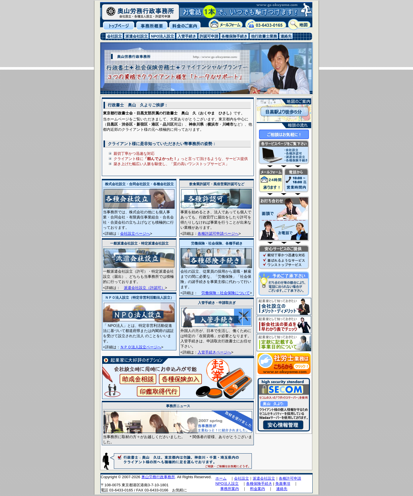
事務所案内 (229, 489)
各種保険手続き (259, 483)
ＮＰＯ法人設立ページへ (140, 347)
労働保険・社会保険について (225, 293)
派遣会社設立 (264, 478)
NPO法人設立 (227, 483)
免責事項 (282, 483)
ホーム (221, 478)
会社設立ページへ (135, 233)
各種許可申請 (290, 478)
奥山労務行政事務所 (158, 477)
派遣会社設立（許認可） (144, 288)
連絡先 (281, 489)
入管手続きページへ (214, 352)
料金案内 (257, 489)
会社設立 (241, 478)
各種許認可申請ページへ (218, 233)
